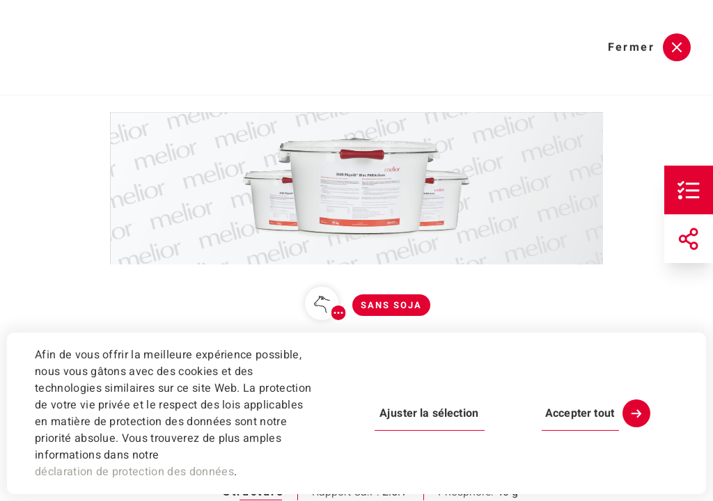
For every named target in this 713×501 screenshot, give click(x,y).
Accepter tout (579, 413)
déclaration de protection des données (134, 472)
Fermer (631, 47)
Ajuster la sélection (428, 413)
